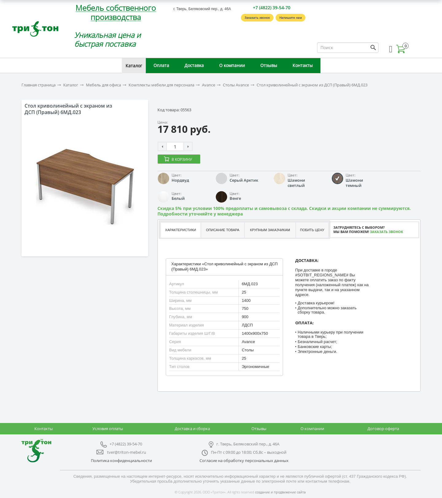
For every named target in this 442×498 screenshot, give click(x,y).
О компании (232, 65)
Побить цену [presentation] (312, 230)
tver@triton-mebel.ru (126, 452)
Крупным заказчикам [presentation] (270, 230)
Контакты (303, 65)
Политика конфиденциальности (121, 460)
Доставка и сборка (192, 428)
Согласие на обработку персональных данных (244, 460)
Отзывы (268, 65)
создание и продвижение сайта (280, 492)
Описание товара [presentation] (222, 230)
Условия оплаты (107, 428)
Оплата (161, 65)
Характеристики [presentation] (180, 230)
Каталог (134, 66)
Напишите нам (290, 17)
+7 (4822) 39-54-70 (271, 7)
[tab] (180, 230)
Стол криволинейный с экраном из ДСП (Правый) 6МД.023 (312, 85)
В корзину (182, 159)
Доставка (194, 65)
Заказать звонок (257, 17)
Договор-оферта (383, 428)
